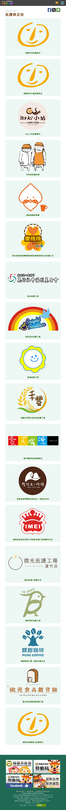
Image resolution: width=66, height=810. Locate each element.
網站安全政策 (20, 791)
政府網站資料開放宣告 (43, 791)
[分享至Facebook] (50, 10)
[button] (33, 3)
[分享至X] (54, 10)
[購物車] (57, 3)
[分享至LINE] (58, 10)
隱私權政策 (30, 791)
